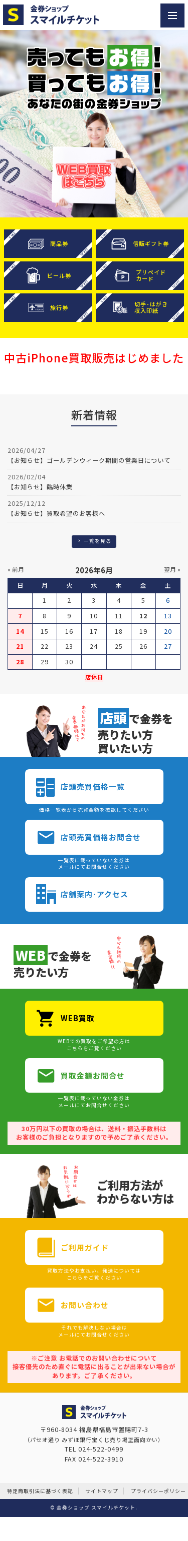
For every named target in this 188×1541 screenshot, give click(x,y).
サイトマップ (101, 1491)
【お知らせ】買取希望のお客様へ (56, 513)
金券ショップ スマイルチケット (96, 1507)
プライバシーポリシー (158, 1491)
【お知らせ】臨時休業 (40, 486)
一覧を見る (94, 540)
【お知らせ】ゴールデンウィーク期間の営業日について (89, 460)
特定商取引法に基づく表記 (40, 1491)
